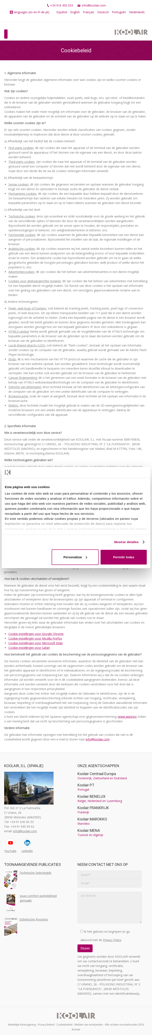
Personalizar (75, 557)
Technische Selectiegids (35, 873)
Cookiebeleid (64, 1024)
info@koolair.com (94, 5)
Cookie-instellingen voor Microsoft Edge (35, 643)
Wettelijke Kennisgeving (22, 1024)
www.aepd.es (127, 717)
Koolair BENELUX (91, 796)
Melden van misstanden (89, 1024)
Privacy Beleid (46, 1024)
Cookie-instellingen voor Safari (29, 648)
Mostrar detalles (126, 542)
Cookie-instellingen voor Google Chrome (36, 634)
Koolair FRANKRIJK (93, 808)
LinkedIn (27, 851)
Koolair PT (85, 785)
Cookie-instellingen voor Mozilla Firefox (35, 638)
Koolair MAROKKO (92, 819)
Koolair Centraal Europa (96, 774)
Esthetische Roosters (33, 919)
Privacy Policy (112, 940)
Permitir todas (123, 557)
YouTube (10, 851)
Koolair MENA (88, 830)
